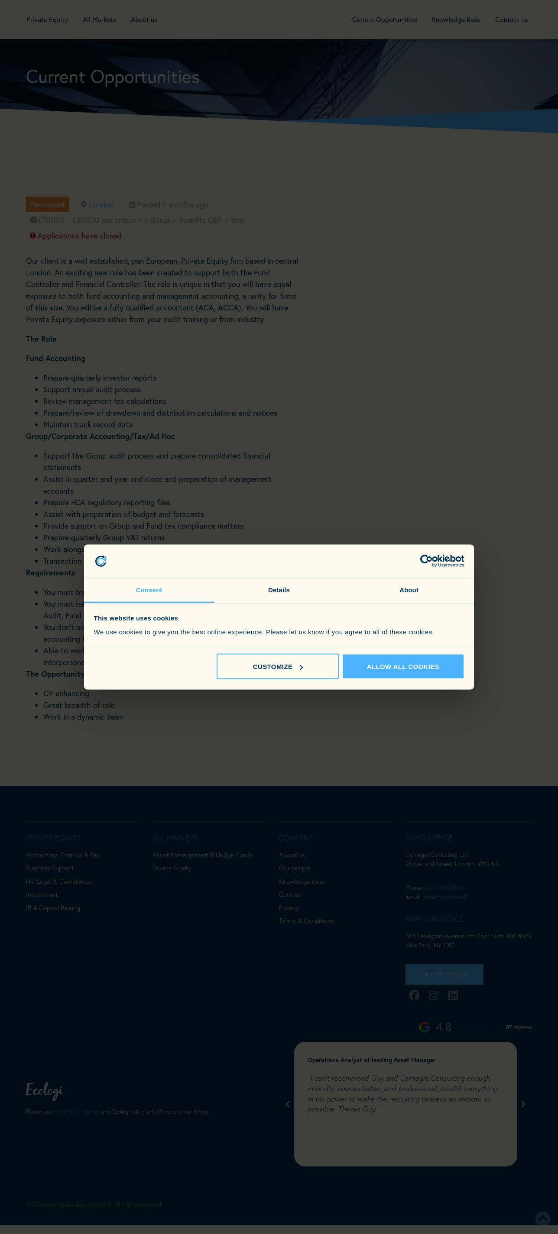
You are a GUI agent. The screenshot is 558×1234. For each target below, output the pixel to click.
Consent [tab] (149, 589)
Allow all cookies (403, 666)
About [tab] (408, 589)
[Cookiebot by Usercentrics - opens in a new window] (426, 561)
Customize (278, 666)
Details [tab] (279, 589)
